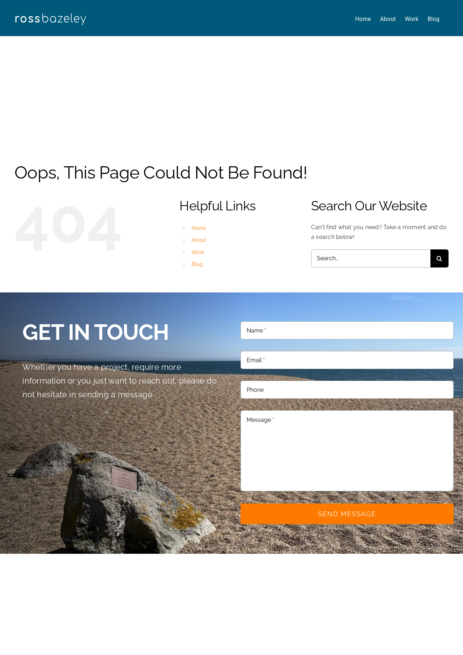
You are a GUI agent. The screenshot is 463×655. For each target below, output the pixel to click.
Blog (197, 264)
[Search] (439, 258)
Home (199, 228)
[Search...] (370, 258)
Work (198, 252)
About (199, 240)
